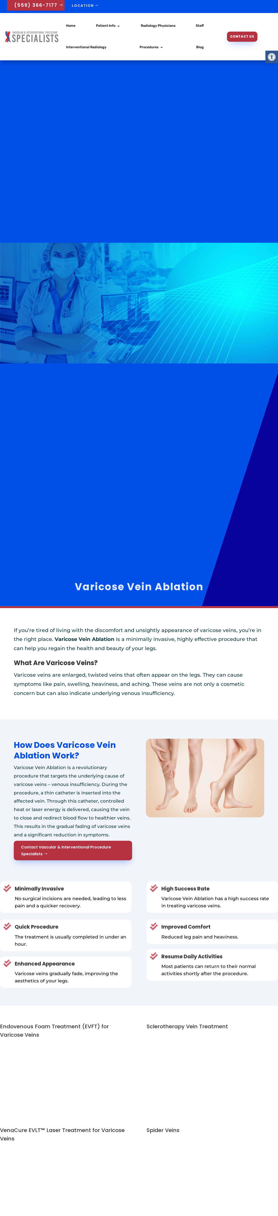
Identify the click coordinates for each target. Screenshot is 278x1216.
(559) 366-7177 (35, 5)
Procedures (149, 47)
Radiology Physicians (158, 26)
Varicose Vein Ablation (138, 587)
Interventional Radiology (86, 47)
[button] (271, 57)
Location (83, 5)
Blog (200, 47)
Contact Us (242, 36)
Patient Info (105, 26)
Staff (200, 26)
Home (70, 26)
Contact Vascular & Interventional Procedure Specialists (66, 850)
